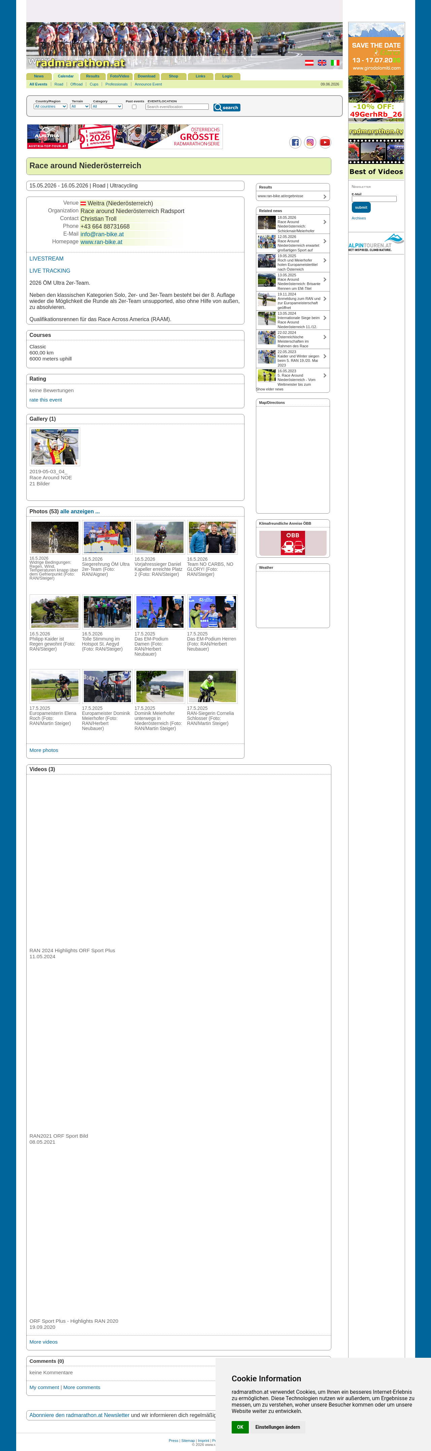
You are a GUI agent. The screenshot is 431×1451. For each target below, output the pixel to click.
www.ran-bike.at (101, 242)
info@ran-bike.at (102, 234)
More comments (81, 1387)
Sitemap (188, 1441)
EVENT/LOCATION (162, 101)
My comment (44, 1387)
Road (59, 84)
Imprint (203, 1441)
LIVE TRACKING (50, 271)
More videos (44, 1342)
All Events (38, 84)
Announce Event (148, 84)
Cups (94, 84)
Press (173, 1441)
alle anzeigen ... (80, 511)
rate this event (46, 400)
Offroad (76, 84)
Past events (135, 101)
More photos (44, 750)
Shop (173, 76)
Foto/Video (119, 76)
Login (228, 76)
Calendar (66, 76)
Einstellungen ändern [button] (278, 1427)
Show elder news (270, 389)
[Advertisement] (184, 11)
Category (100, 101)
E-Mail (357, 194)
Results (93, 76)
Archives (359, 218)
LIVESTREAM (47, 259)
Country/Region (48, 101)
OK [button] (240, 1427)
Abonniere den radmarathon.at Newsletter (80, 1415)
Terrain (77, 101)
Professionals (116, 84)
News (39, 76)
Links (200, 76)
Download (147, 76)
